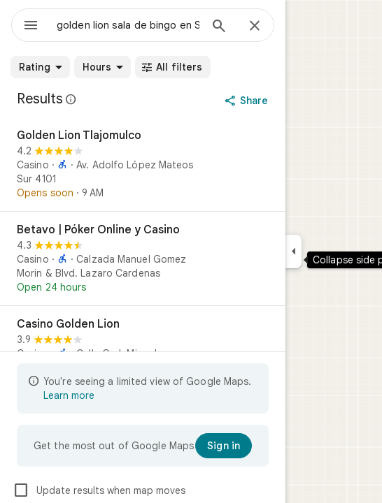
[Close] (255, 26)
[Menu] (30, 26)
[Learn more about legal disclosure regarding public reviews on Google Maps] (71, 99)
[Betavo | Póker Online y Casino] (142, 258)
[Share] (248, 100)
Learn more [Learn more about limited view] (68, 395)
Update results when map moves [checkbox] (99, 490)
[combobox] (128, 25)
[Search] (219, 27)
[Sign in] (223, 445)
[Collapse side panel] (293, 251)
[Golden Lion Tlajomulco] (142, 164)
